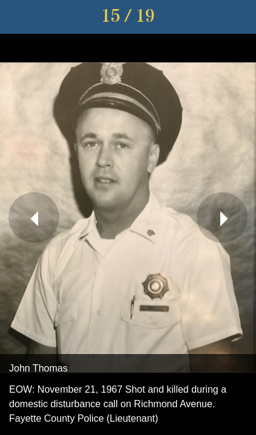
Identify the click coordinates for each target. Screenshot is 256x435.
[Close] (17, 17)
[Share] (239, 16)
